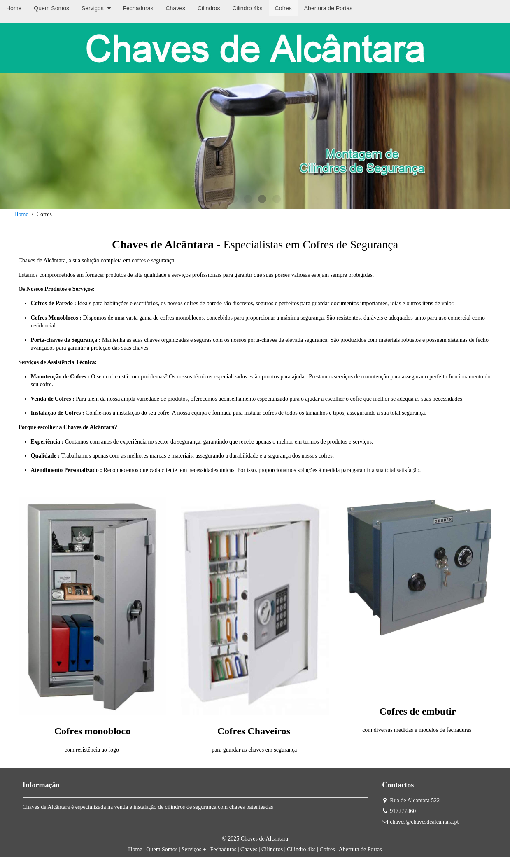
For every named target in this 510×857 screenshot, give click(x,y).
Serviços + (194, 849)
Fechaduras (223, 849)
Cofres (327, 849)
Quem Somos (161, 849)
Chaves (248, 849)
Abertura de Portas (360, 849)
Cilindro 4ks (301, 849)
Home (21, 214)
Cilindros (272, 849)
